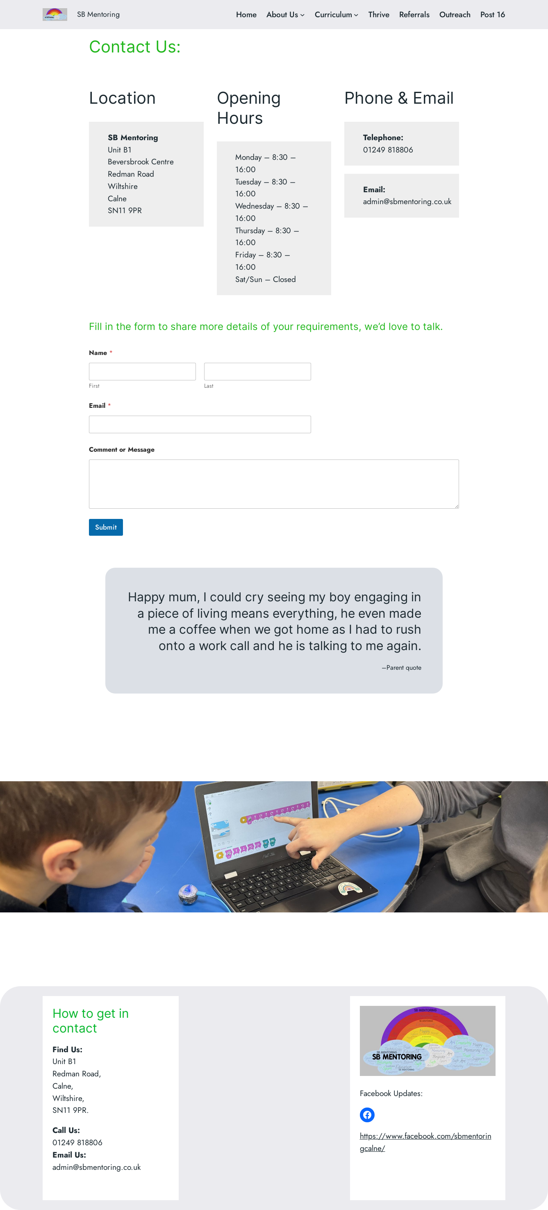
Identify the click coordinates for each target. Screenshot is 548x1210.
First (94, 385)
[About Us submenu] (302, 14)
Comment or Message (122, 449)
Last (208, 385)
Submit (106, 527)
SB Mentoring (98, 14)
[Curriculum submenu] (356, 14)
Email (100, 405)
